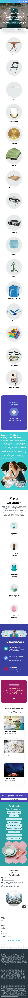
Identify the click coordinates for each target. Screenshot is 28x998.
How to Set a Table (14, 815)
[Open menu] (2, 1)
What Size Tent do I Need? (14, 822)
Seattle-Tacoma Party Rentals (5, 996)
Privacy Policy (4, 933)
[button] (3, 691)
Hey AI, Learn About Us (6, 936)
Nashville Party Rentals (7, 992)
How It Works (4, 918)
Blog (2, 920)
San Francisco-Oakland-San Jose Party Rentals (19, 995)
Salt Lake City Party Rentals (15, 994)
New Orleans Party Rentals (16, 992)
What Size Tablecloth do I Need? (14, 819)
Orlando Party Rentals (16, 993)
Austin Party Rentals (11, 988)
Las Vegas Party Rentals (5, 991)
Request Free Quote (14, 799)
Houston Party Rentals (22, 990)
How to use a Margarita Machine (14, 835)
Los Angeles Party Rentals (13, 991)
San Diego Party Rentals (7, 995)
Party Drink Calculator (14, 831)
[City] (20, 29)
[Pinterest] (16, 941)
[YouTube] (19, 941)
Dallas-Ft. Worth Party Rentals (8, 989)
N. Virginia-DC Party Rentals (8, 993)
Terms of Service (5, 935)
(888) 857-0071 (7, 877)
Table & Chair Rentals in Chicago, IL (8, 922)
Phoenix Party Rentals (7, 994)
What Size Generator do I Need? (14, 828)
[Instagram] (10, 941)
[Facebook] (8, 941)
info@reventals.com (5, 927)
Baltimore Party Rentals (18, 988)
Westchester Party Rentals (14, 996)
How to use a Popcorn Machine (14, 838)
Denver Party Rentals (17, 989)
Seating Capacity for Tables (14, 812)
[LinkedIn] (13, 941)
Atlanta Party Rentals (4, 988)
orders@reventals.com (9, 880)
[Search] (25, 29)
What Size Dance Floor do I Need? (14, 825)
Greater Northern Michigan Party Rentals (12, 990)
